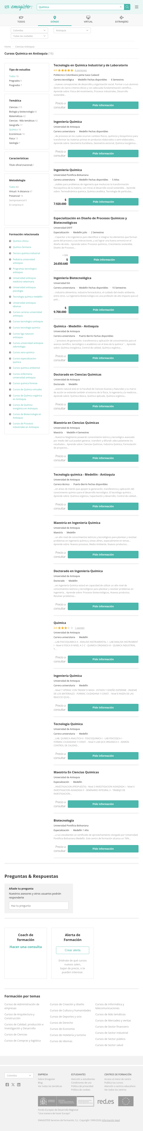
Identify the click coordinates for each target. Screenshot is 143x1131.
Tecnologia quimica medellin (27, 296)
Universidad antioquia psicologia (24, 289)
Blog (40, 1082)
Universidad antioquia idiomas (24, 304)
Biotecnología (64, 820)
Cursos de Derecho (61, 1022)
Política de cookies (80, 1089)
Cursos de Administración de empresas (21, 1006)
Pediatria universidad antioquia (24, 261)
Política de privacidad (82, 1086)
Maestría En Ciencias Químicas (76, 772)
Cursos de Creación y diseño (67, 1004)
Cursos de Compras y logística (22, 1040)
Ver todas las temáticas (50, 1086)
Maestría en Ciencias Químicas (76, 423)
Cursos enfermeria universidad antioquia (24, 375)
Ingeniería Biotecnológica (72, 278)
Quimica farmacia (22, 247)
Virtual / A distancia (19, 191)
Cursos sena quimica (23, 352)
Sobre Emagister (46, 1079)
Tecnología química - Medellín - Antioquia (84, 474)
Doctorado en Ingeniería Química (78, 571)
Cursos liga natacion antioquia (23, 335)
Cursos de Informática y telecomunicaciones (109, 1006)
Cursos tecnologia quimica (26, 327)
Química (13, 129)
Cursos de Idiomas (61, 1041)
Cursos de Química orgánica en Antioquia (27, 397)
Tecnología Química (68, 724)
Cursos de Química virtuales (27, 389)
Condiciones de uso (81, 1082)
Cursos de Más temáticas (110, 1014)
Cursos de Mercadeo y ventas (113, 1020)
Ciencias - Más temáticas (22, 120)
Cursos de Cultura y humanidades (70, 1010)
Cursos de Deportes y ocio (66, 1016)
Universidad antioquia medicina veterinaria (24, 279)
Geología (14, 143)
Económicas (15, 134)
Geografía (14, 125)
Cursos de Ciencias (15, 1034)
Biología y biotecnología (21, 111)
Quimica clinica (20, 241)
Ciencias (13, 107)
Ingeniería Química (68, 122)
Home (7, 46)
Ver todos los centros (115, 1089)
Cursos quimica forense (25, 383)
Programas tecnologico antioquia (25, 270)
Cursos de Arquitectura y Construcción (19, 1016)
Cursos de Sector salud (109, 1045)
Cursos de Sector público (110, 1039)
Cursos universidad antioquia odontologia (28, 344)
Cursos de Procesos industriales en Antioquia (26, 425)
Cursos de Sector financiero (112, 1026)
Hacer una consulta (25, 947)
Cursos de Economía (62, 1029)
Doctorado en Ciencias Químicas (77, 374)
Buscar (127, 7)
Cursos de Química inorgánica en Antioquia (25, 406)
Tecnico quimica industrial (26, 253)
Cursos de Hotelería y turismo (68, 1035)
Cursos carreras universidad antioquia (27, 314)
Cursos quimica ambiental (26, 367)
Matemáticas (16, 116)
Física (12, 138)
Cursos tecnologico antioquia (28, 321)
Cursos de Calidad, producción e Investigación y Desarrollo (24, 1026)
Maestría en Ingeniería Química (77, 523)
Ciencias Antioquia (24, 46)
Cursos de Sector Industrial (111, 1032)
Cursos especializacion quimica (24, 360)
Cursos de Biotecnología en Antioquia (27, 416)
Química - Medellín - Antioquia (76, 326)
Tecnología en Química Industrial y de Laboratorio (91, 65)
